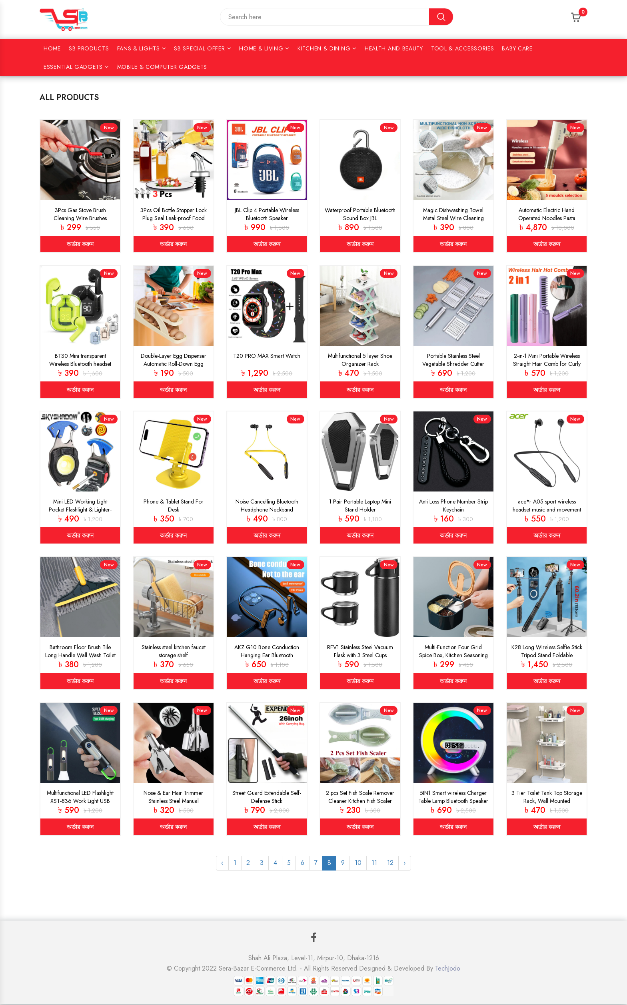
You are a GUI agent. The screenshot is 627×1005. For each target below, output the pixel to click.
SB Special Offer (199, 48)
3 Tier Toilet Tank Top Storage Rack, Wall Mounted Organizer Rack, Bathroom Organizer (546, 805)
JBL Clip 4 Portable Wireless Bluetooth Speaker (267, 214)
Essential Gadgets (73, 67)
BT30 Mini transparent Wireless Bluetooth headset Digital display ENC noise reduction (80, 368)
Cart (583, 14)
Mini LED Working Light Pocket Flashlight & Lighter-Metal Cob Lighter (80, 509)
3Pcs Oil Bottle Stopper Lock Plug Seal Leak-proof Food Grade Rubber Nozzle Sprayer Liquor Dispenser (173, 222)
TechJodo (447, 969)
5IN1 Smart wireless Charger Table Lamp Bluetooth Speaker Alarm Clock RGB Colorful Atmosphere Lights (453, 805)
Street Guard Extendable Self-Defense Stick (266, 797)
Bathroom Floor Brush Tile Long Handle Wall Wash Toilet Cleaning (80, 656)
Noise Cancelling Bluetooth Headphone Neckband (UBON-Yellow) (267, 509)
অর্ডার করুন (80, 244)
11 (374, 863)
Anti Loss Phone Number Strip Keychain (453, 505)
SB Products (89, 48)
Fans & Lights (138, 48)
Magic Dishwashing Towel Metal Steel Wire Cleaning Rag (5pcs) (453, 218)
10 (358, 863)
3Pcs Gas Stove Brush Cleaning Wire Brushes (80, 214)
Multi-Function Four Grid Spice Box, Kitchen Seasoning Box (453, 656)
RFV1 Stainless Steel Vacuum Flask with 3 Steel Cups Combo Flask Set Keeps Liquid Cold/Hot (360, 660)
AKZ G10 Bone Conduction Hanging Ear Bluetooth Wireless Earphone (266, 656)
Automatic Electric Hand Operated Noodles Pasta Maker (546, 218)
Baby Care (517, 48)
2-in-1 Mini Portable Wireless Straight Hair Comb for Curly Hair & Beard (547, 364)
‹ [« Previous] (222, 863)
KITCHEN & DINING (324, 48)
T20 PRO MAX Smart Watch (266, 356)
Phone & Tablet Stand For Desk (174, 505)
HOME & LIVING (261, 48)
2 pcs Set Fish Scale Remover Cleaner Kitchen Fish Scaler (360, 797)
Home (52, 48)
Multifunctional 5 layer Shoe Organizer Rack (360, 360)
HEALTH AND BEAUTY (394, 48)
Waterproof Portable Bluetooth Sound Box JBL (360, 214)
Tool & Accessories (462, 48)
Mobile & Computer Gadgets (162, 67)
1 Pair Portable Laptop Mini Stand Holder (360, 505)
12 (390, 863)
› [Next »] (404, 863)
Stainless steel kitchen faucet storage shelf (174, 652)
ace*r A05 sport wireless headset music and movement (547, 505)
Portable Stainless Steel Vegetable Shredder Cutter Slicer (453, 364)
